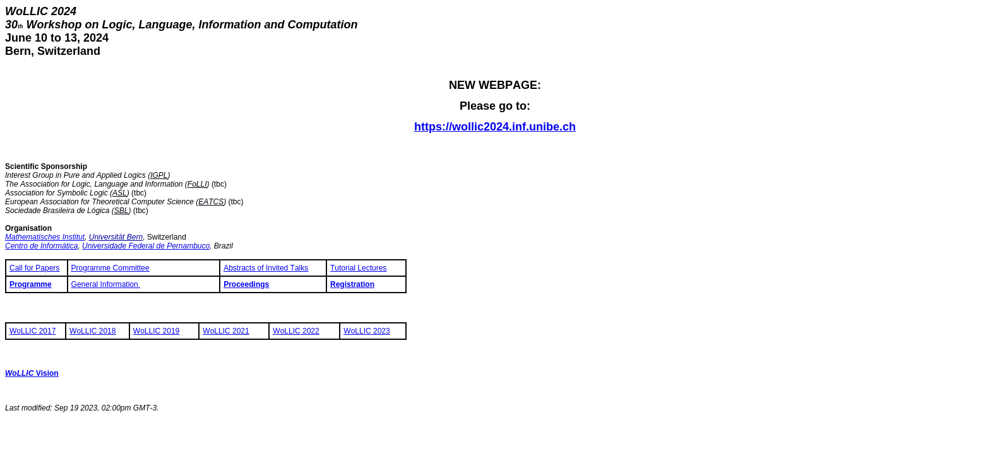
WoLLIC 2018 (92, 331)
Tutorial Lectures (358, 268)
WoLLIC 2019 (156, 331)
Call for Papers (34, 268)
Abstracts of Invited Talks (266, 268)
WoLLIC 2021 (226, 331)
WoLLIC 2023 (366, 331)
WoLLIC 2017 (32, 331)
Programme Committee (110, 268)
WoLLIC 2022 (296, 331)
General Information (105, 284)
